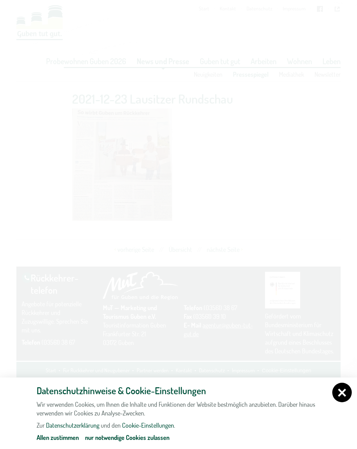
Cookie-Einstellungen (148, 425)
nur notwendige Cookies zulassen (127, 437)
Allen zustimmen (58, 437)
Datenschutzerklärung (72, 425)
